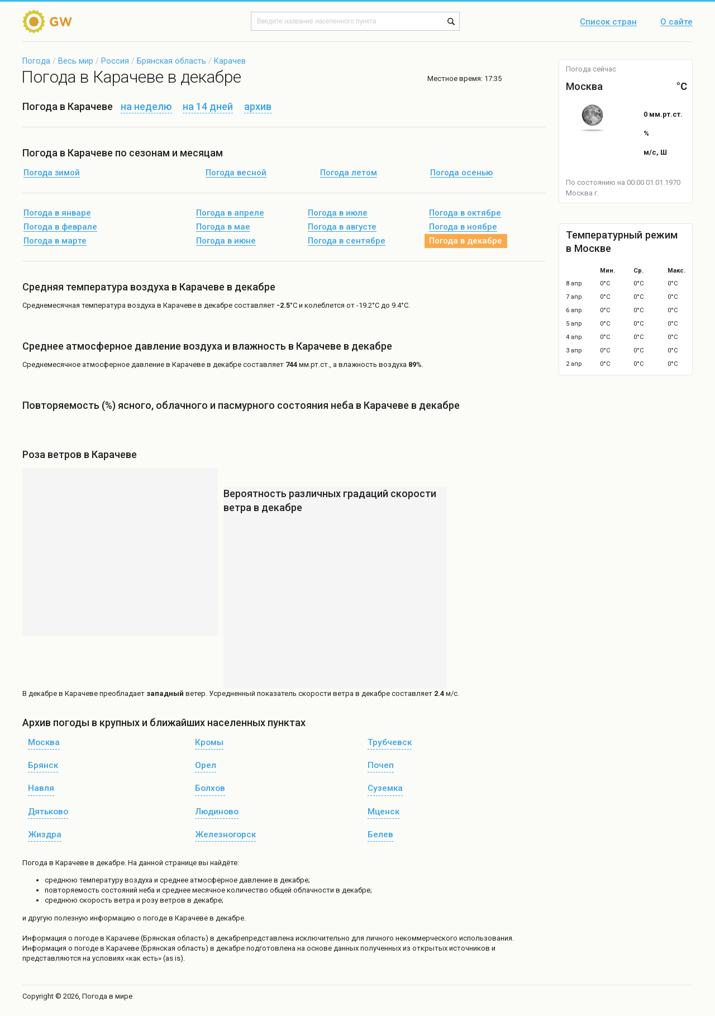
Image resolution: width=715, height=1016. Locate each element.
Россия (115, 60)
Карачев (230, 60)
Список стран (608, 22)
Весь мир (75, 60)
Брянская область (171, 60)
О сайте (676, 22)
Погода (36, 60)
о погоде (84, 938)
